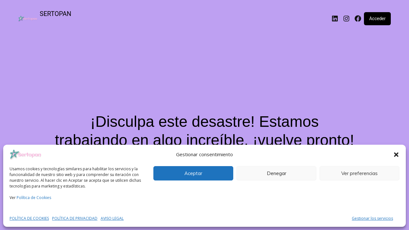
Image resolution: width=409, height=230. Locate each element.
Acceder (377, 18)
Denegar (276, 173)
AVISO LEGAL (112, 218)
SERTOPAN (55, 14)
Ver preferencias (359, 173)
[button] (396, 154)
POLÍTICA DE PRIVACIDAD (74, 218)
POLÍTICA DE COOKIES (29, 218)
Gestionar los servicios (372, 218)
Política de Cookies (34, 197)
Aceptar (193, 173)
